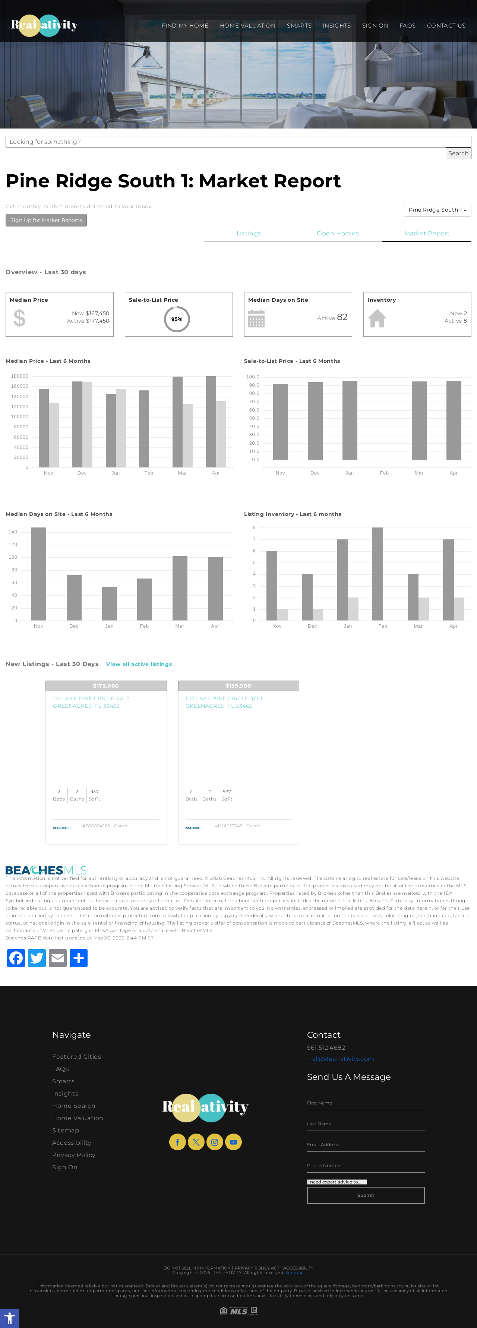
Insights (337, 25)
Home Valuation (248, 25)
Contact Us (446, 25)
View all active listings (139, 664)
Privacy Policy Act (257, 1268)
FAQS (407, 25)
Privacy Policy (74, 1155)
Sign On (375, 25)
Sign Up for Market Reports (46, 220)
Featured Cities (76, 1056)
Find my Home (185, 25)
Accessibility (71, 1142)
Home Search (73, 1105)
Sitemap (65, 1130)
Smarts (299, 25)
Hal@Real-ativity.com (341, 1058)
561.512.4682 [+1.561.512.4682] (326, 1047)
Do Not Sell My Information (197, 1268)
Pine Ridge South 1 (438, 209)
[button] (9, 1318)
